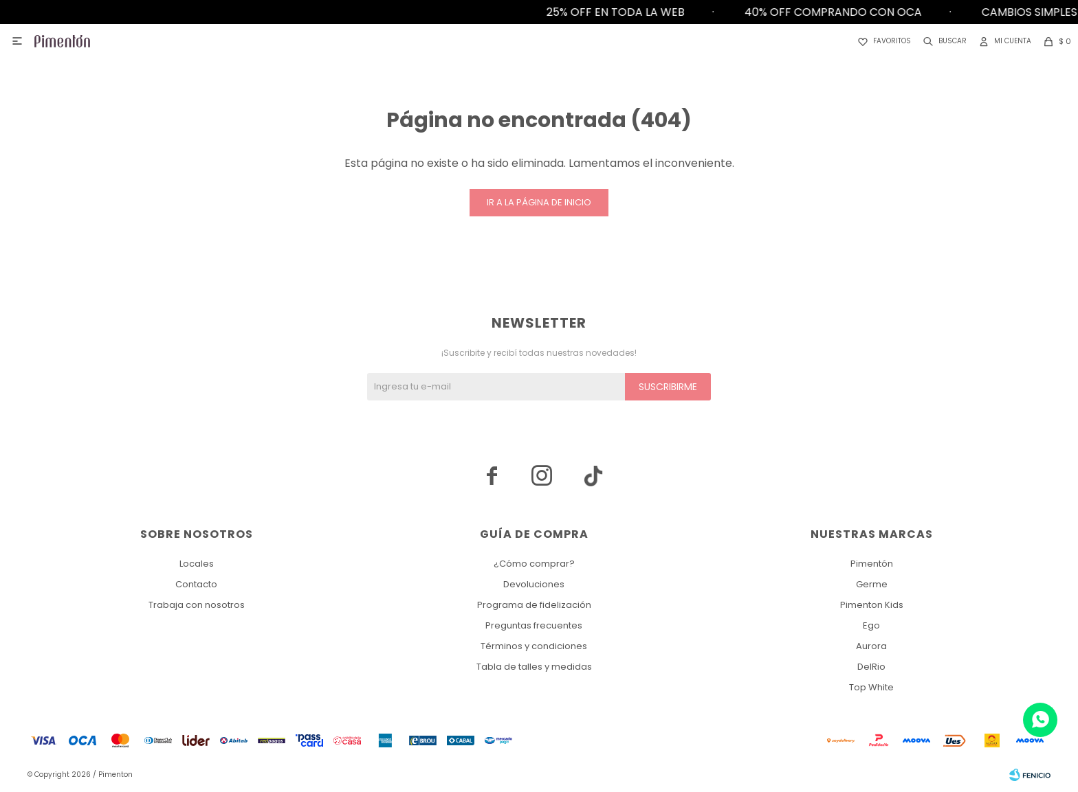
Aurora (871, 646)
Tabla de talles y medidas (534, 666)
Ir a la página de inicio (539, 202)
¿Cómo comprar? (534, 563)
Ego (871, 625)
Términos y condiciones (534, 646)
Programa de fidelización (534, 604)
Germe (872, 584)
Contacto (196, 584)
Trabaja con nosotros (196, 604)
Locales (196, 563)
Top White (871, 687)
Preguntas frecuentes (533, 625)
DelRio (871, 666)
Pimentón (871, 563)
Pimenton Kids (871, 604)
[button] (942, 41)
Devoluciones (533, 584)
